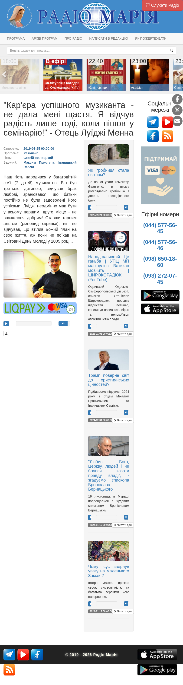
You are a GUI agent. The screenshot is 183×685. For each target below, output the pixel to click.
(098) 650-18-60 (160, 262)
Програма (16, 38)
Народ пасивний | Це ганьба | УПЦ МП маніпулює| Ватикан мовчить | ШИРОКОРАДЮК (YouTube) (108, 268)
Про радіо (73, 38)
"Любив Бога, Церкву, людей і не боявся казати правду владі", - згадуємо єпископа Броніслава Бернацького (108, 476)
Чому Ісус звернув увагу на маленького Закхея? (108, 571)
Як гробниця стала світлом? (108, 172)
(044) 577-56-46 (160, 245)
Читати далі (123, 215)
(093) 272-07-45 (160, 279)
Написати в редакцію (108, 38)
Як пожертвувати (151, 38)
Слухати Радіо (162, 5)
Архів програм (44, 38)
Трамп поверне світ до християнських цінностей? (108, 380)
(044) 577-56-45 (160, 228)
